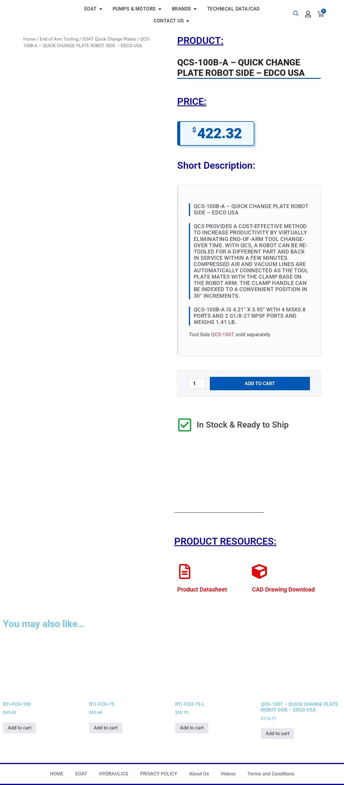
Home (29, 39)
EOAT (81, 774)
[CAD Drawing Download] (259, 571)
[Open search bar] (296, 13)
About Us (199, 774)
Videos (228, 774)
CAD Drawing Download (283, 589)
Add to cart (260, 383)
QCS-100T (222, 334)
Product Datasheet (202, 589)
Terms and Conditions (270, 774)
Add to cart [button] (19, 728)
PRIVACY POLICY (158, 774)
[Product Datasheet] (184, 571)
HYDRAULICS (113, 774)
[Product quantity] (196, 383)
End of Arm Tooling (59, 39)
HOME (56, 774)
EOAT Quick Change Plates (109, 39)
